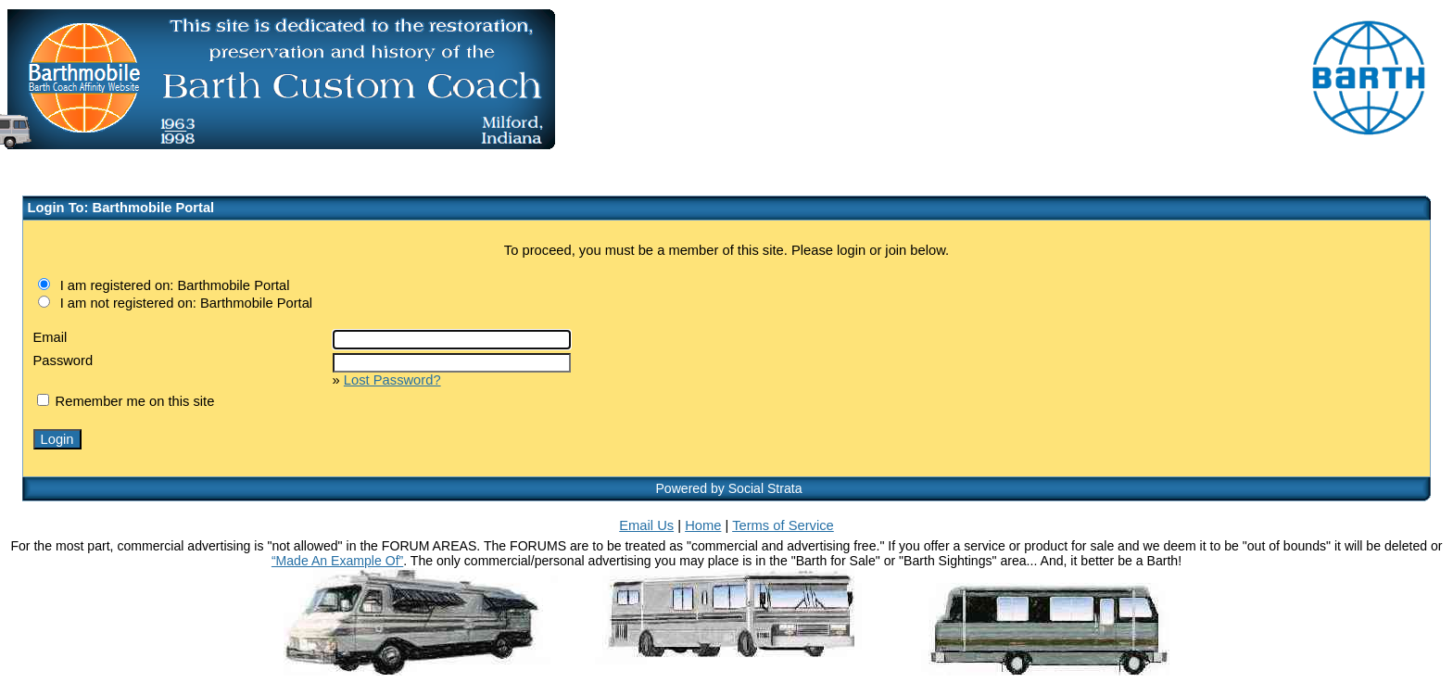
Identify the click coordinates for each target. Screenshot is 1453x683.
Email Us (646, 525)
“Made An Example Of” (337, 560)
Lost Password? (392, 380)
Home (703, 525)
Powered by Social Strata (728, 488)
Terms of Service (783, 525)
